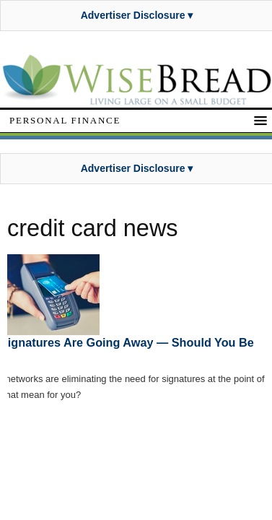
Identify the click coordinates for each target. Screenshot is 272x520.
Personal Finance (64, 120)
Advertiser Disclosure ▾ (137, 15)
